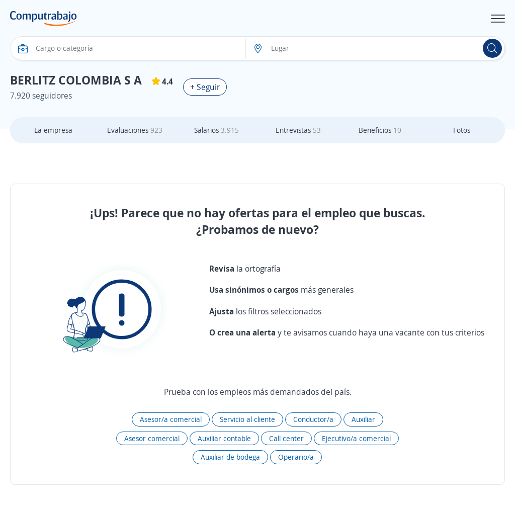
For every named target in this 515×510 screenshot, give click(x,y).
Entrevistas (298, 130)
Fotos (461, 130)
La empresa (53, 130)
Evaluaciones (134, 130)
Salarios (216, 130)
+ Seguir (205, 87)
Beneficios (380, 130)
